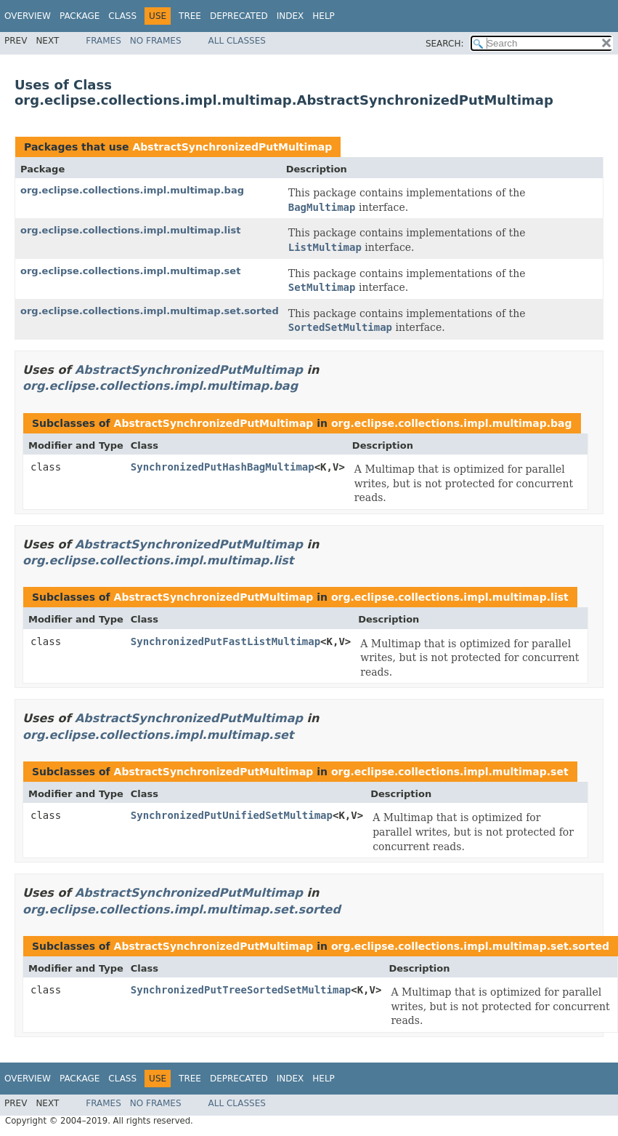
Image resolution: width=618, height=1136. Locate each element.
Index (290, 16)
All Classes (237, 41)
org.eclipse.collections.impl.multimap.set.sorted (149, 310)
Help (323, 16)
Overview (27, 16)
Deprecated (239, 16)
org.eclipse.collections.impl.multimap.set (130, 270)
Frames (103, 41)
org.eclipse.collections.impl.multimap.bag (132, 190)
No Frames (156, 41)
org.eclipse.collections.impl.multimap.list (130, 230)
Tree (190, 16)
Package (79, 16)
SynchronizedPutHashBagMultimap (222, 467)
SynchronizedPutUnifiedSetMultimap (232, 815)
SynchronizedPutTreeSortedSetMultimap (241, 990)
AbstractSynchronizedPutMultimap (232, 147)
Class (122, 16)
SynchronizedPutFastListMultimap (225, 641)
